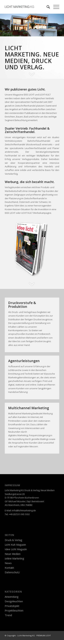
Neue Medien (12, 553)
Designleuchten (14, 601)
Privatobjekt (12, 606)
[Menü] (54, 7)
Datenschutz (12, 572)
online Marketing (14, 558)
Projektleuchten (14, 610)
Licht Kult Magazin (15, 544)
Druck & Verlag (13, 540)
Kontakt (9, 567)
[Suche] (46, 7)
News (8, 563)
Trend (8, 615)
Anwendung (11, 596)
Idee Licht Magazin (16, 549)
